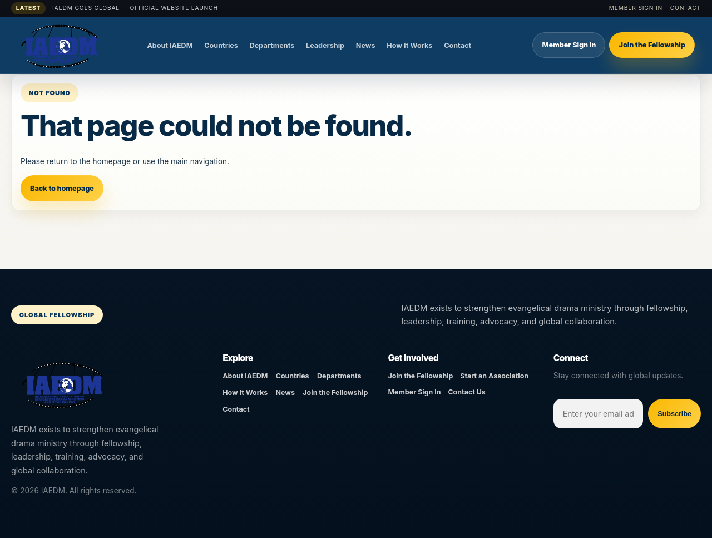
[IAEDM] (75, 45)
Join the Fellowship (652, 45)
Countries (221, 45)
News (365, 45)
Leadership (325, 45)
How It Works (409, 45)
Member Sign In (635, 7)
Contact (685, 7)
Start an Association (494, 376)
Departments (272, 45)
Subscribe (674, 413)
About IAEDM (169, 45)
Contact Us (466, 392)
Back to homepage (62, 188)
